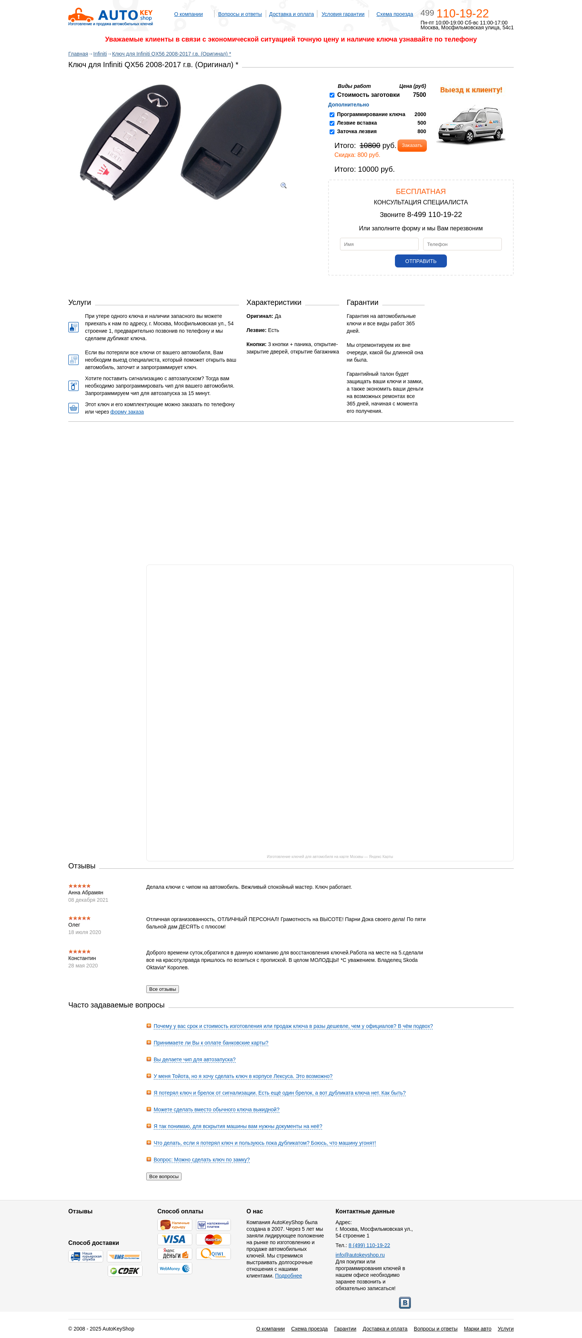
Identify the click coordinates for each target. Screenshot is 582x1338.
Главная (78, 54)
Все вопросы (164, 1176)
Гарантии (345, 1329)
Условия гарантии (342, 14)
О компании (188, 14)
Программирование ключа (371, 114)
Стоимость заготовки (368, 95)
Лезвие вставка (357, 123)
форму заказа (127, 412)
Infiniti (100, 54)
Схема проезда (394, 14)
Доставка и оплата (291, 14)
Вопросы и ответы (240, 14)
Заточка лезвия (357, 131)
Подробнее (288, 1276)
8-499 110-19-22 (434, 214)
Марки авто (477, 1329)
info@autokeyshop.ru (360, 1255)
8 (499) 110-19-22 (369, 1245)
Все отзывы (162, 989)
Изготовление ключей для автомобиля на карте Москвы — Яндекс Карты (330, 856)
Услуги (506, 1329)
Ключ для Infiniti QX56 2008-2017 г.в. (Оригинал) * (171, 54)
